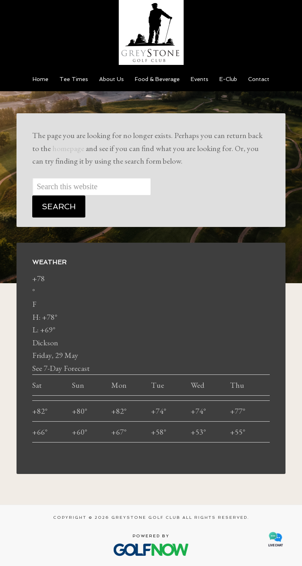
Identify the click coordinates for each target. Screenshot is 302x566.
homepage (68, 148)
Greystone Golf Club (151, 32)
